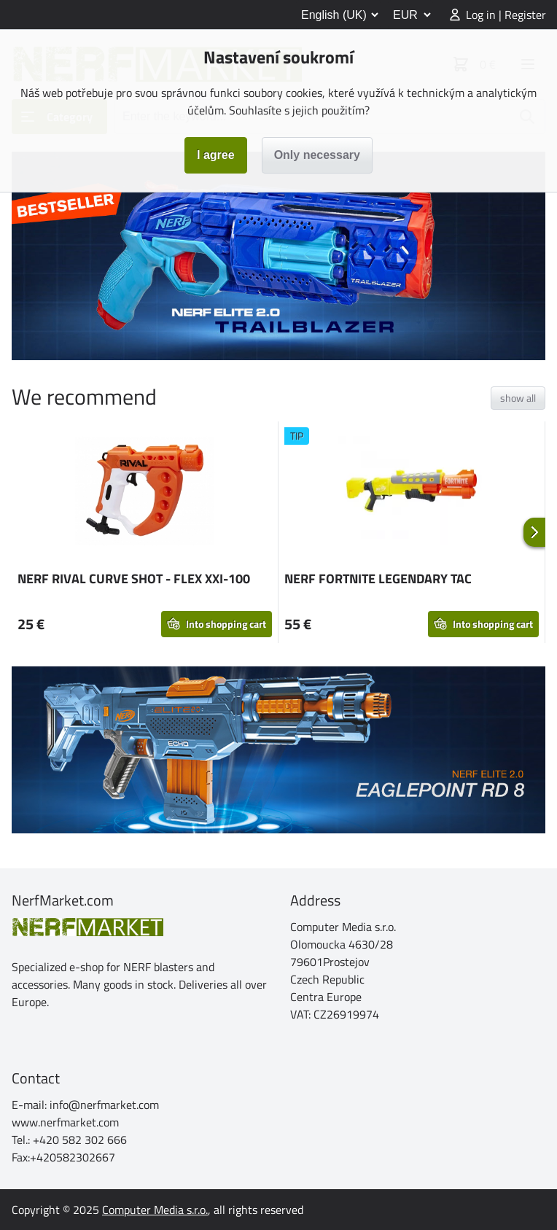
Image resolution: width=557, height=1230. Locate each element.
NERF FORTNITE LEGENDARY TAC (378, 578)
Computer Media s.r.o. (155, 1209)
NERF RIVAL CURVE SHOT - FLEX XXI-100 (133, 578)
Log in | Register (506, 14)
